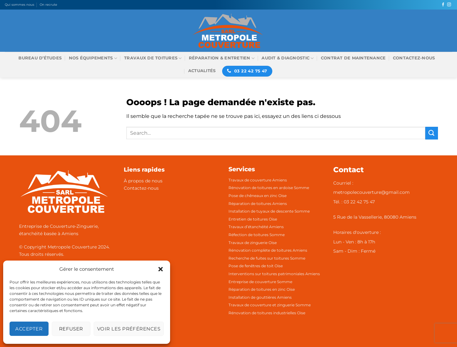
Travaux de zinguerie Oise (252, 242)
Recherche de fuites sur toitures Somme (266, 258)
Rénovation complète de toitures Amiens (267, 250)
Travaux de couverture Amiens (257, 180)
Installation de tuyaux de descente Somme (269, 211)
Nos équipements (93, 58)
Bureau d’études (40, 58)
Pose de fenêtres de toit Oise (255, 265)
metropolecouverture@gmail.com (371, 192)
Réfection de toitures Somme (256, 234)
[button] (160, 269)
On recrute (48, 4)
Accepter (29, 329)
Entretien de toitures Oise (252, 219)
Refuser (71, 329)
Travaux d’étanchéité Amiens (256, 226)
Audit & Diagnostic (288, 58)
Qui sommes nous (19, 4)
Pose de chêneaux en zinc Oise (257, 195)
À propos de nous (143, 181)
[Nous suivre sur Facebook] (443, 5)
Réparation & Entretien (222, 58)
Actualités (202, 70)
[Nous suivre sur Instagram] (449, 5)
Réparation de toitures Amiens (257, 203)
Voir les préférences (128, 329)
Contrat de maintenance (353, 58)
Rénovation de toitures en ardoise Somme (268, 187)
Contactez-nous (414, 58)
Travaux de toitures (153, 58)
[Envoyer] (431, 133)
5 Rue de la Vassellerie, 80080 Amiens (374, 217)
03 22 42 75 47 (359, 202)
